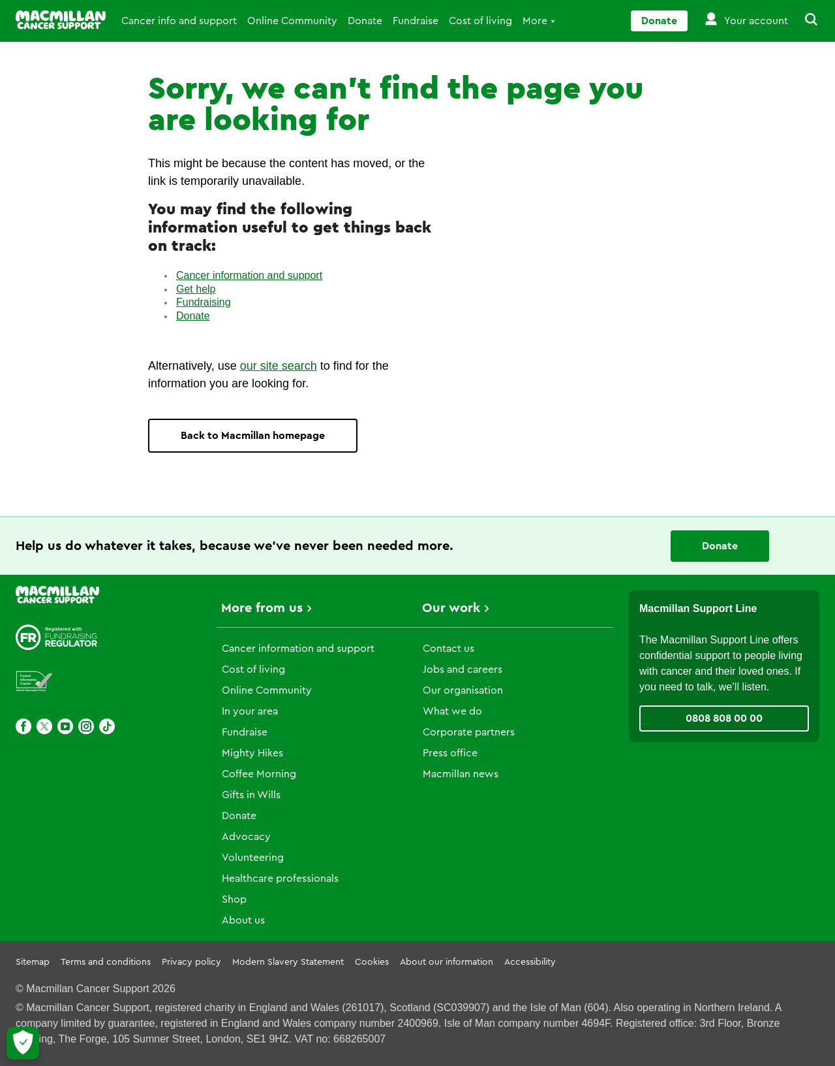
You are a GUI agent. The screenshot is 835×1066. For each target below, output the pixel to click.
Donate (365, 21)
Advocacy (246, 837)
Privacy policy (191, 962)
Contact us (448, 648)
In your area (250, 711)
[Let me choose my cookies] (23, 1043)
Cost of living (480, 21)
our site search (278, 365)
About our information (446, 962)
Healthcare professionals (280, 878)
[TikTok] (107, 726)
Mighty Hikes (252, 753)
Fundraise (415, 21)
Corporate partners (469, 732)
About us (243, 920)
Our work (451, 608)
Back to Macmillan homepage (253, 435)
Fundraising (203, 302)
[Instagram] (86, 726)
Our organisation (463, 690)
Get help (195, 289)
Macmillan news (460, 774)
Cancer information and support (249, 275)
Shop (234, 899)
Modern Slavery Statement (288, 962)
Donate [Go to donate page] (659, 21)
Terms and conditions (106, 962)
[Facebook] (23, 726)
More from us (262, 608)
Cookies (372, 962)
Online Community (292, 21)
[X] (44, 726)
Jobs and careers (462, 669)
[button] (803, 20)
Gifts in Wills (251, 795)
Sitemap (33, 962)
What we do (452, 711)
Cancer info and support (179, 21)
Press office (450, 753)
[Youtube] (65, 726)
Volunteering (253, 857)
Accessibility (530, 962)
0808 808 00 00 (724, 718)
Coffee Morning (259, 774)
